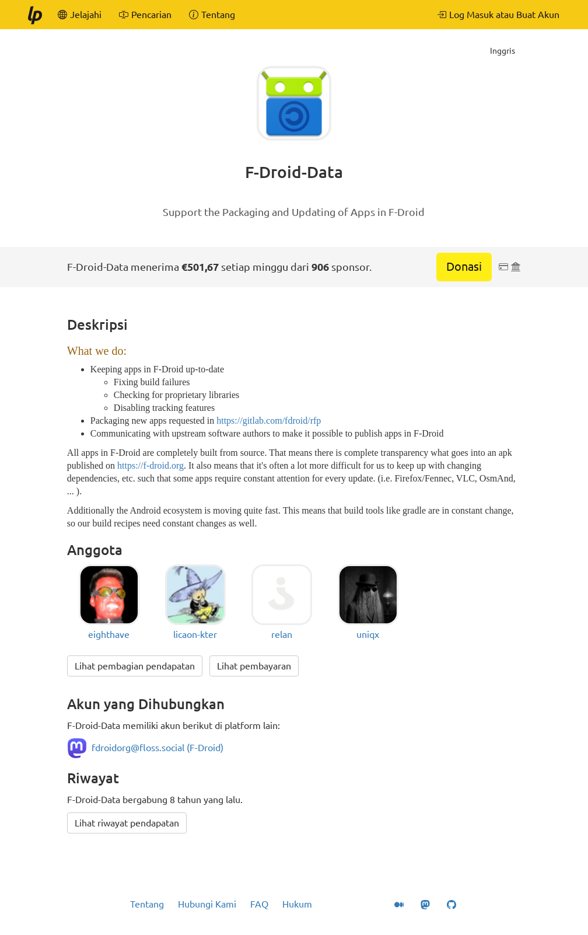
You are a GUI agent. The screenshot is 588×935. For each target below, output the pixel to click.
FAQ (259, 904)
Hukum (297, 904)
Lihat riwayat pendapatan (127, 823)
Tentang (147, 904)
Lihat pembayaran (254, 666)
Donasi (464, 266)
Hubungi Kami (207, 904)
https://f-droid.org (150, 465)
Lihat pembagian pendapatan (135, 666)
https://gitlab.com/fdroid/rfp (268, 420)
